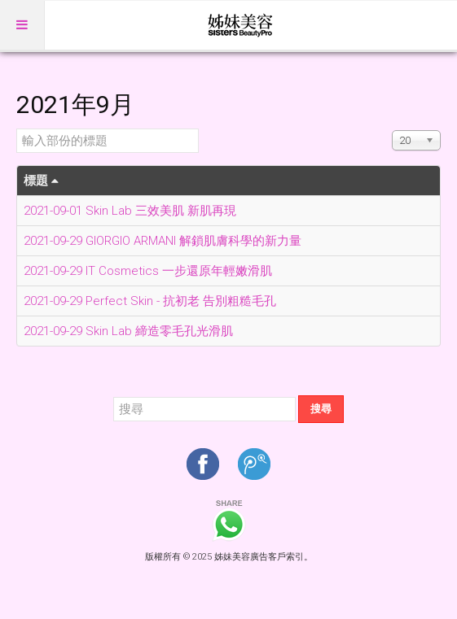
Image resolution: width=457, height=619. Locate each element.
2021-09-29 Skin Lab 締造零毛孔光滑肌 (128, 331)
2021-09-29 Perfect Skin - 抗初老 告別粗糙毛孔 (150, 301)
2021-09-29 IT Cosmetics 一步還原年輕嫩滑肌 (148, 271)
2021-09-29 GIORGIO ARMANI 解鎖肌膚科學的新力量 (162, 240)
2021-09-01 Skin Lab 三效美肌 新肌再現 (130, 210)
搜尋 (321, 409)
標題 (41, 180)
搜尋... (113, 395)
